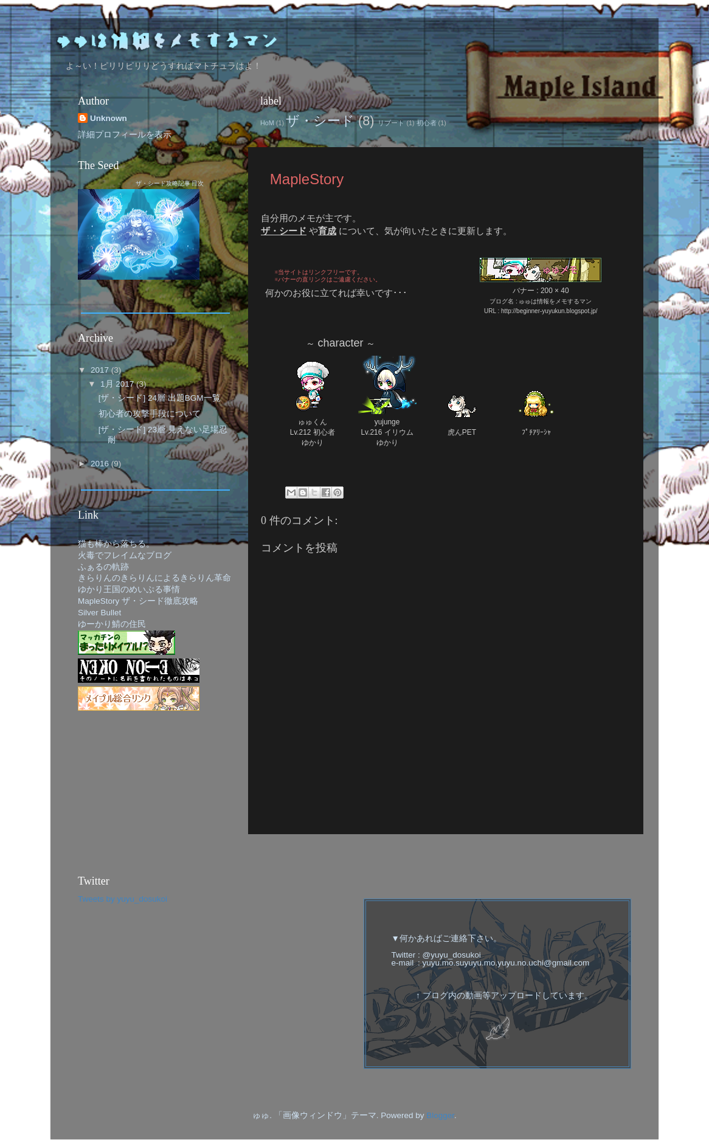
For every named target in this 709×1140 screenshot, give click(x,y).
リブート (391, 122)
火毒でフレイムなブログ (124, 555)
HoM (267, 122)
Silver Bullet (99, 612)
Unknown (108, 118)
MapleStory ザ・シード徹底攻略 (138, 601)
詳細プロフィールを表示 (124, 134)
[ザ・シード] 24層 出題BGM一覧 (160, 397)
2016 (101, 463)
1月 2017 (118, 384)
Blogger (440, 1115)
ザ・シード (320, 120)
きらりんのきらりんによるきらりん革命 (154, 577)
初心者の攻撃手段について (150, 413)
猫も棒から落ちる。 (116, 543)
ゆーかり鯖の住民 (112, 624)
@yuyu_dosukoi (452, 954)
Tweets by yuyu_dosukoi (122, 898)
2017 (101, 370)
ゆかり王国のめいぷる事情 (129, 589)
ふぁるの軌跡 (103, 567)
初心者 (427, 122)
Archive (95, 338)
